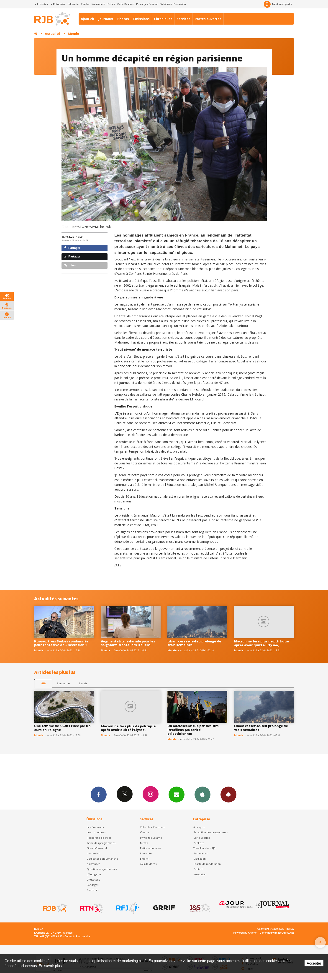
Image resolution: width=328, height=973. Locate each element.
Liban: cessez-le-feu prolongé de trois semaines (194, 643)
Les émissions (95, 826)
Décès (111, 4)
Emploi (85, 4)
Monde (73, 33)
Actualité (52, 33)
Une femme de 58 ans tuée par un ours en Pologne (62, 728)
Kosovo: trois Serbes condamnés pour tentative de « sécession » (61, 643)
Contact (198, 869)
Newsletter (200, 874)
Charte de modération (207, 863)
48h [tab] (43, 683)
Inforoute (73, 4)
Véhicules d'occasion (173, 4)
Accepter (314, 963)
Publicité (198, 842)
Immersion (93, 853)
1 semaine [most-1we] (63, 683)
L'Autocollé (93, 879)
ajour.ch (87, 19)
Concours (92, 890)
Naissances (98, 4)
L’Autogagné (94, 874)
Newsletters (176, 794)
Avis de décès (148, 863)
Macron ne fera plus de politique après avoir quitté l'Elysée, (261, 643)
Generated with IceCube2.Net (277, 932)
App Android (228, 794)
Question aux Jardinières (102, 869)
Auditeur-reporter (278, 4)
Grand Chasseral (97, 848)
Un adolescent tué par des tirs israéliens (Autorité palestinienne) (193, 730)
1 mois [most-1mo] (83, 683)
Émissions (141, 19)
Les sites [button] (41, 4)
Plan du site (83, 936)
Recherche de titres (99, 837)
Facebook (99, 794)
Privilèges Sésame (147, 4)
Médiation (199, 858)
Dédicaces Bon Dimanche (102, 858)
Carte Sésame (125, 4)
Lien (70, 265)
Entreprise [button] (58, 4)
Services (183, 19)
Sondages (92, 884)
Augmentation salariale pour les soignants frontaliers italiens (128, 643)
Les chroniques (96, 832)
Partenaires (200, 853)
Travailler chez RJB (204, 848)
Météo (144, 842)
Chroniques (163, 19)
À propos (198, 826)
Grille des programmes (101, 842)
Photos (123, 19)
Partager (72, 248)
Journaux (105, 19)
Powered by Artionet (245, 932)
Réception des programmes (210, 832)
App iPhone (202, 794)
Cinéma (144, 832)
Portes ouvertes (208, 19)
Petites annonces (150, 848)
